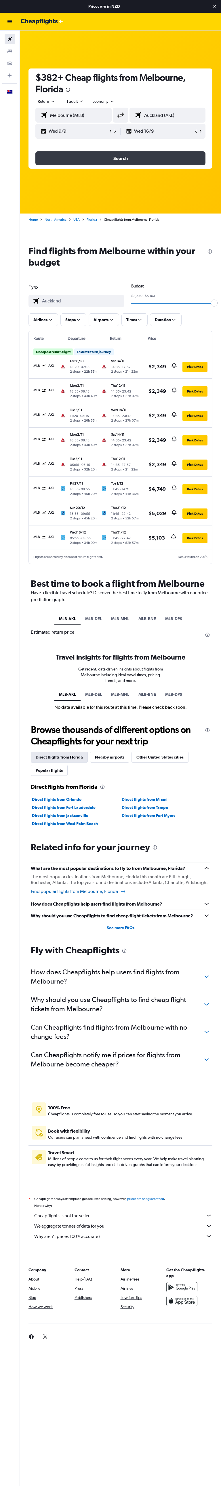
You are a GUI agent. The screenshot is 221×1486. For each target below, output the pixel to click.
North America (55, 220)
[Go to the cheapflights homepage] (42, 21)
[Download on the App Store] (181, 1301)
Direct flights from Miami (144, 799)
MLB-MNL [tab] (120, 618)
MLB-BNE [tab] (147, 618)
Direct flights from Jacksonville (60, 815)
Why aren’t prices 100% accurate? (123, 1236)
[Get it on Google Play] (181, 1287)
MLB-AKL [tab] (67, 618)
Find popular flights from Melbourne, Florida (78, 891)
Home (33, 220)
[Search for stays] (9, 51)
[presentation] (68, 89)
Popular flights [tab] (49, 770)
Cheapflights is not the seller (123, 1215)
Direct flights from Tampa (145, 807)
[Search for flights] (9, 39)
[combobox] (103, 101)
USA (76, 220)
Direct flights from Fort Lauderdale (64, 807)
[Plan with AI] (9, 75)
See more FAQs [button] (120, 927)
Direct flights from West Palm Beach (65, 823)
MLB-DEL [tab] (93, 618)
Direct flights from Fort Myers (148, 815)
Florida (92, 220)
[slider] (214, 303)
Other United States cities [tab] (160, 757)
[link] (31, 1336)
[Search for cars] (9, 63)
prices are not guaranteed (145, 1199)
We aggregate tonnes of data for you (123, 1225)
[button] (214, 6)
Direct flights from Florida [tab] (59, 757)
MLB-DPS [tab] (173, 618)
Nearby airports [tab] (109, 757)
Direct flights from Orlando (56, 799)
